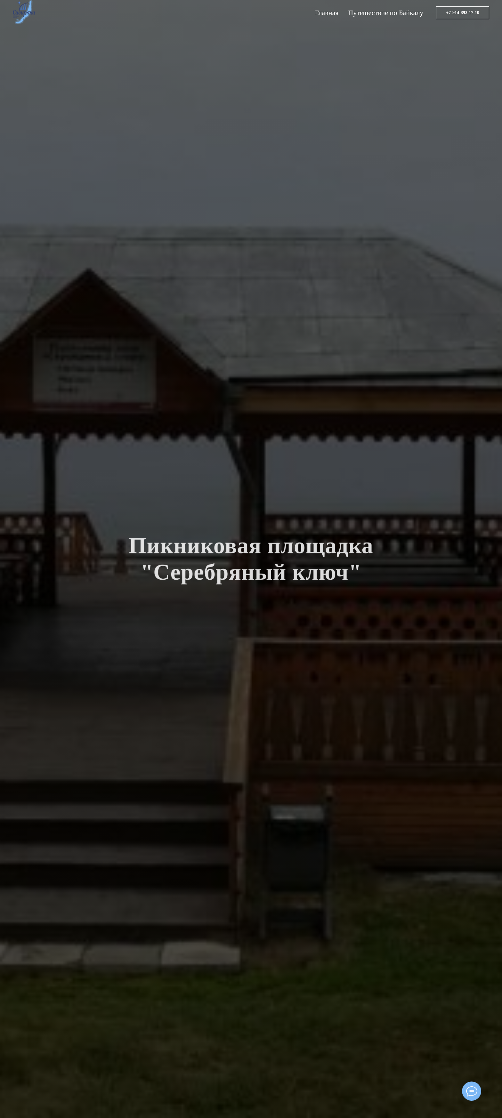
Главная (326, 13)
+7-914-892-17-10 (462, 12)
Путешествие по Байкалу (385, 13)
